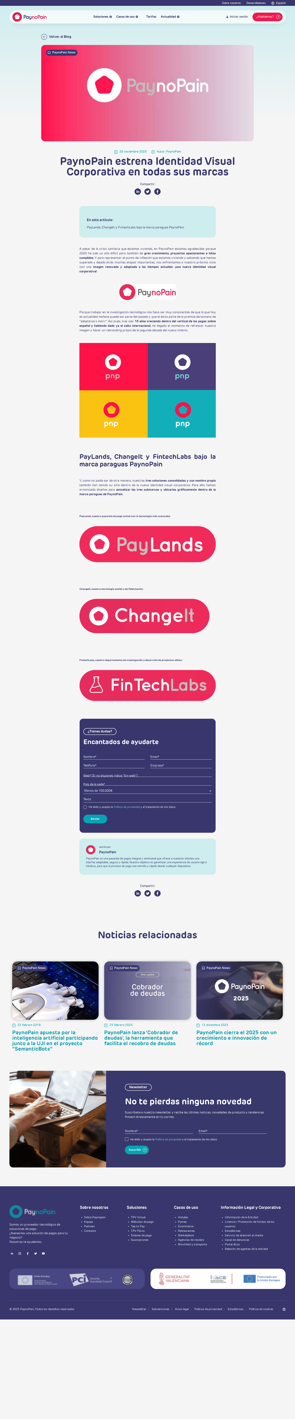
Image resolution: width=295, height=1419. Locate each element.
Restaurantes (186, 1253)
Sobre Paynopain (95, 1240)
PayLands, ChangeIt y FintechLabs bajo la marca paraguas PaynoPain (135, 227)
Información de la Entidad (241, 1240)
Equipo (88, 1244)
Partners (89, 1249)
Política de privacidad (127, 829)
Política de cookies (261, 1332)
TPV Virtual (138, 1240)
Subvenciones (161, 1332)
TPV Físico (138, 1253)
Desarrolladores (256, 3)
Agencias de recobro (191, 1262)
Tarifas (149, 17)
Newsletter (139, 1332)
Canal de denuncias (237, 1262)
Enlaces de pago (141, 1258)
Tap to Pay (138, 1249)
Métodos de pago (142, 1244)
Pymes (182, 1244)
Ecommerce (185, 1249)
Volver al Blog (56, 37)
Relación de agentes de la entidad (246, 1271)
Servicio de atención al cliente (244, 1258)
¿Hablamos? (268, 17)
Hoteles (183, 1240)
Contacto (90, 1253)
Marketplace (186, 1258)
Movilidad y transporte (192, 1267)
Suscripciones (139, 1262)
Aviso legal (182, 1332)
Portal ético (232, 1267)
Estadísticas (232, 1253)
